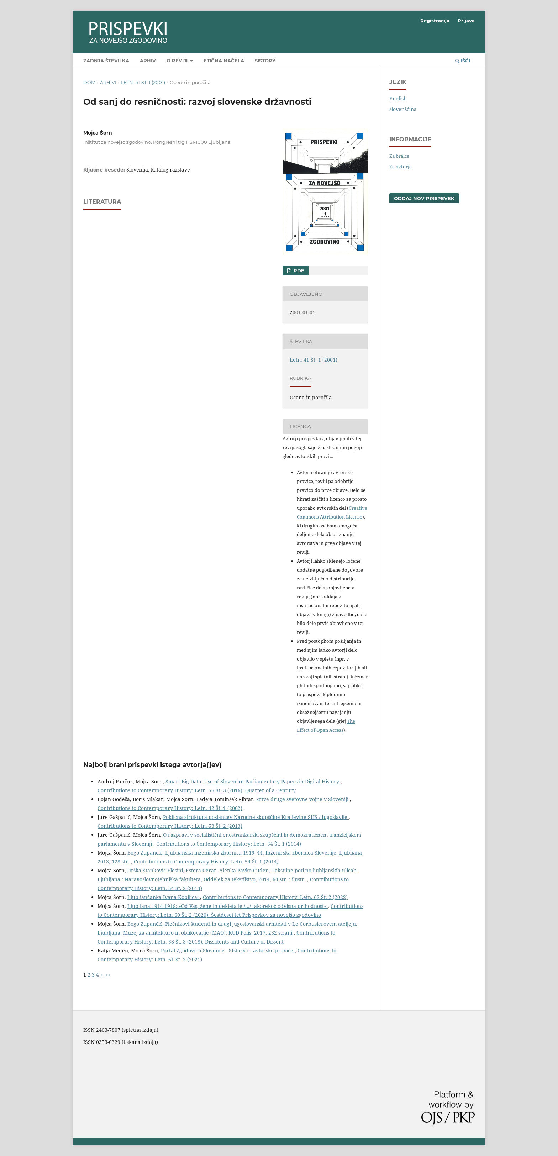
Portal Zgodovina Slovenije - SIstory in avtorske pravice (228, 950)
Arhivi (108, 82)
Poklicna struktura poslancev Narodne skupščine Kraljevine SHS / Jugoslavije (256, 817)
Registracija (434, 20)
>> (107, 974)
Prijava (466, 20)
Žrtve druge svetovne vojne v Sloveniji (303, 799)
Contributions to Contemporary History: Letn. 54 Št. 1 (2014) (228, 843)
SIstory (265, 60)
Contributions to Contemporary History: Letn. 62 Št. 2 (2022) (275, 897)
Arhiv (148, 60)
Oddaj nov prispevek (424, 198)
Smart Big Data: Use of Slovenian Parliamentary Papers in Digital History (253, 781)
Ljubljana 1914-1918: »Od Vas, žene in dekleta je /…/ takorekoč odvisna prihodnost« (227, 906)
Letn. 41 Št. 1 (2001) (143, 82)
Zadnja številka (106, 60)
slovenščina (403, 109)
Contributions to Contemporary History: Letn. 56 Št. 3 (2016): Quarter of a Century (197, 790)
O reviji (178, 60)
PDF (298, 270)
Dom (89, 82)
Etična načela (224, 60)
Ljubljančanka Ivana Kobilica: (163, 897)
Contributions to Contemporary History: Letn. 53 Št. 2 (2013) (170, 826)
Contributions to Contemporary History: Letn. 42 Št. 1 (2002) (170, 808)
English (398, 98)
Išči (462, 60)
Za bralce (399, 156)
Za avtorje (400, 166)
